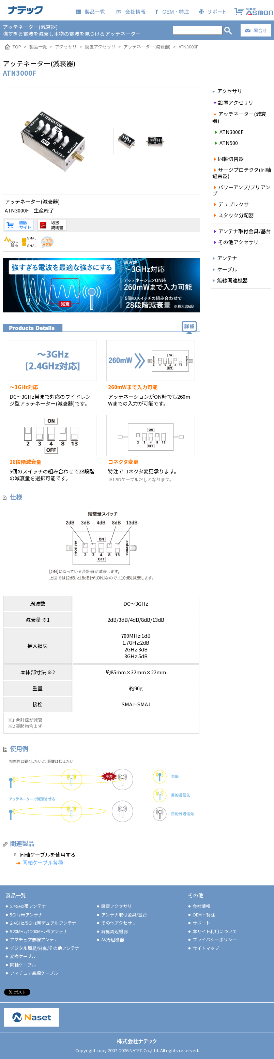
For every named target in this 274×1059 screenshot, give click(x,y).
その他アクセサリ (235, 242)
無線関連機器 (229, 280)
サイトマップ (203, 948)
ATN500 (225, 142)
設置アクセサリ (233, 102)
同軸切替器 (228, 158)
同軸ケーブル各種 (42, 862)
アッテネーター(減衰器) (239, 117)
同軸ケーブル (20, 964)
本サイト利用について (212, 931)
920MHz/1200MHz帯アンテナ (36, 931)
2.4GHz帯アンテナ (25, 906)
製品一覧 (15, 895)
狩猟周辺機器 (112, 931)
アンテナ (224, 258)
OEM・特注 (201, 914)
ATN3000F (228, 131)
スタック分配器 (233, 215)
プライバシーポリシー (212, 939)
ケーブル (224, 269)
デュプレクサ (230, 204)
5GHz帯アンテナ (23, 914)
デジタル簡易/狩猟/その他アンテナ (41, 948)
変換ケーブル (20, 956)
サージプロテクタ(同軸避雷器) (241, 172)
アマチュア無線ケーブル (31, 973)
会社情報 (198, 906)
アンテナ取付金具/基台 (241, 231)
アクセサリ (226, 90)
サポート (198, 923)
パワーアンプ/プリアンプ (241, 190)
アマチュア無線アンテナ (31, 939)
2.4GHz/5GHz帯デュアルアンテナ (40, 923)
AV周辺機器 (110, 939)
